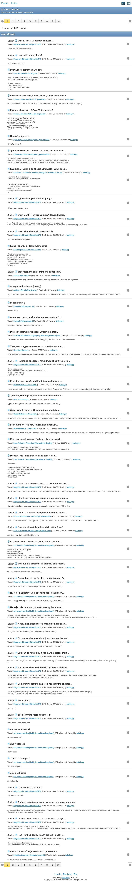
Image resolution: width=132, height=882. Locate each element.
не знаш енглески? (20, 729)
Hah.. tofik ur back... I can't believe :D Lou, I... (41, 835)
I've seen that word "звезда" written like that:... (34, 332)
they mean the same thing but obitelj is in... (40, 272)
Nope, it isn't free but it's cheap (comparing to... (42, 624)
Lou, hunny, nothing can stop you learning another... (45, 684)
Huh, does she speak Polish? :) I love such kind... (43, 667)
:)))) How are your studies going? (35, 198)
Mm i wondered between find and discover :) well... (36, 439)
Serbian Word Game (21, 275)
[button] (7, 21)
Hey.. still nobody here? (30, 55)
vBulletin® (65, 878)
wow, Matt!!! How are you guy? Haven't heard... (42, 215)
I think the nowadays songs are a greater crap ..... (43, 498)
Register (67, 874)
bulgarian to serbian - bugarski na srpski (29, 855)
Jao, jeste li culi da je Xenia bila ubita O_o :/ (40, 527)
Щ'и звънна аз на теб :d (30, 787)
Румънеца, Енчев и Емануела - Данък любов (31, 140)
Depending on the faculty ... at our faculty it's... (42, 578)
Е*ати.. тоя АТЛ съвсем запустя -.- (36, 41)
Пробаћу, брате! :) (19, 136)
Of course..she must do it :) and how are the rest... (43, 638)
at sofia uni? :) (17, 303)
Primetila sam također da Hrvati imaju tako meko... (36, 381)
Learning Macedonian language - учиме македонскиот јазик (37, 336)
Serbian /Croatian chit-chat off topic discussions (32, 516)
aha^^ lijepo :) (17, 744)
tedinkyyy (70, 44)
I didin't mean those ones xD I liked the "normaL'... (43, 483)
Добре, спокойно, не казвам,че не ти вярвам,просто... (46, 802)
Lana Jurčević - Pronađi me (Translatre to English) (33, 443)
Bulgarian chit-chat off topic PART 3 (27, 44)
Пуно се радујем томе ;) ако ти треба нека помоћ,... (37, 593)
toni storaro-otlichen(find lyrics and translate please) (34, 545)
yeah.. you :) (24, 700)
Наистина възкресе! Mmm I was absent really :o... (44, 361)
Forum (4, 3)
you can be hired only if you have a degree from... (43, 653)
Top (75, 874)
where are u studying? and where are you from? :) (35, 317)
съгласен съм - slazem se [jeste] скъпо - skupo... (35, 542)
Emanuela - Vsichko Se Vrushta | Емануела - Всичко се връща (38, 173)
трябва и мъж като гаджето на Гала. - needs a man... (37, 150)
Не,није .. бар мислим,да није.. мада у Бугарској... (36, 607)
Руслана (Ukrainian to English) (26, 70)
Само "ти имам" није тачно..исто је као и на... (34, 851)
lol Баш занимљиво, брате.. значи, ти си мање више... (39, 96)
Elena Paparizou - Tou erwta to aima (28, 246)
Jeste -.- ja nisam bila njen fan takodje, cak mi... (42, 512)
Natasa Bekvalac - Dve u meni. (25, 385)
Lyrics (14, 3)
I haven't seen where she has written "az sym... (42, 818)
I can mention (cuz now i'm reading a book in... (34, 425)
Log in (58, 874)
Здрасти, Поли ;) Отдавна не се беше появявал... (36, 396)
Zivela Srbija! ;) (18, 773)
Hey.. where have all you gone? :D (35, 231)
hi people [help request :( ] (24, 306)
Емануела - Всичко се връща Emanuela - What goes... (38, 169)
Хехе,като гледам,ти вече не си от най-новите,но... (37, 346)
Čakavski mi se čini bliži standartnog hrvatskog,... (35, 410)
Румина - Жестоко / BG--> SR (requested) (30, 99)
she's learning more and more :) (34, 715)
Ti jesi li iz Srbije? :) (20, 758)
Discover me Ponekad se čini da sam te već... (33, 456)
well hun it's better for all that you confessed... (41, 564)
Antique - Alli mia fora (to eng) (25, 286)
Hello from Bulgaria (21, 350)
